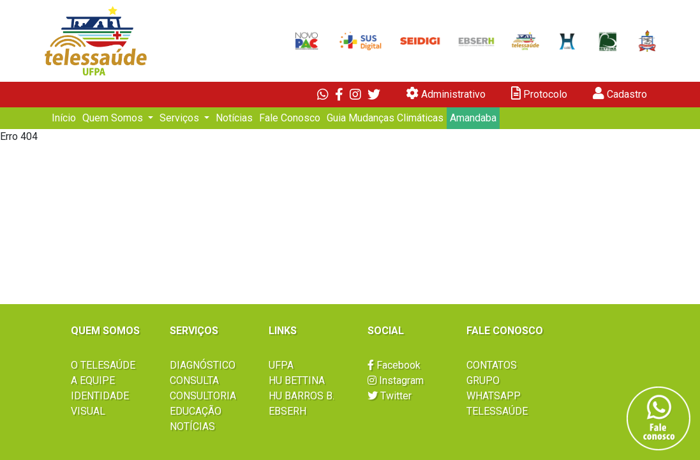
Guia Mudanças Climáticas (385, 118)
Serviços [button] (181, 118)
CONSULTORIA (203, 396)
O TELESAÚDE (103, 365)
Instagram (396, 380)
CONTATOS (491, 365)
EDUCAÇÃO (195, 411)
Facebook (394, 365)
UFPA (281, 365)
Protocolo (539, 93)
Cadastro (620, 93)
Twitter (390, 396)
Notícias (234, 118)
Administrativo (446, 93)
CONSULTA (194, 380)
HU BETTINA (297, 380)
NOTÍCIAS (192, 426)
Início (64, 118)
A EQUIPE (93, 380)
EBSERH (287, 411)
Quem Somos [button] (113, 118)
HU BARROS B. (301, 396)
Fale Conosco (289, 118)
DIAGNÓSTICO (202, 365)
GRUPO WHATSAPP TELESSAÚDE (497, 395)
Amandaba (473, 118)
